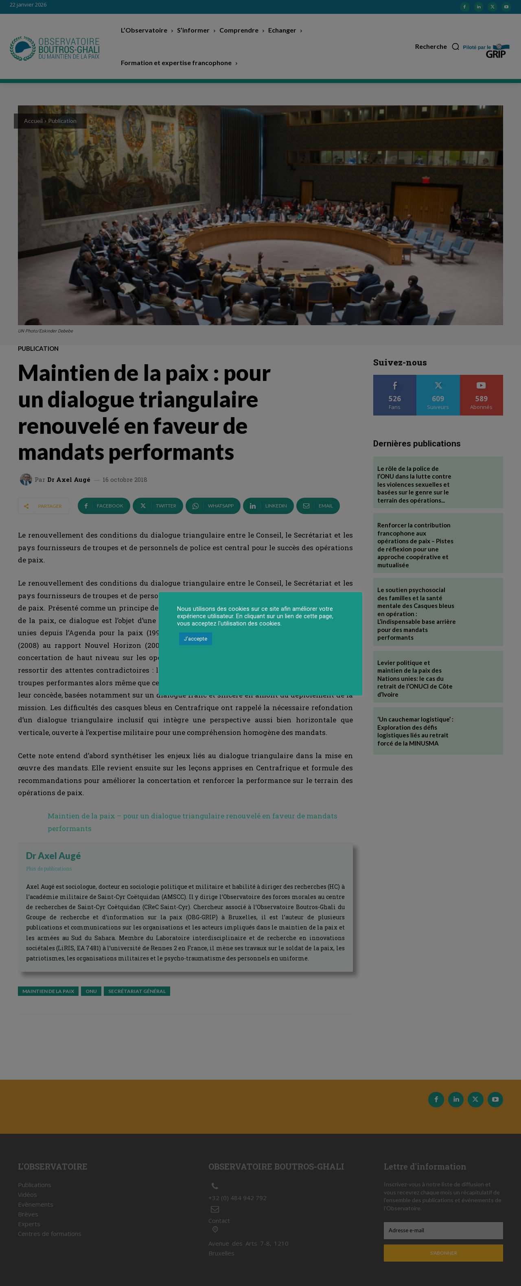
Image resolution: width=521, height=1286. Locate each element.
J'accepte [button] (195, 639)
